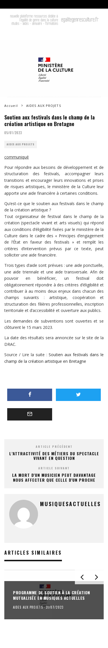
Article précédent (54, 446)
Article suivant (54, 468)
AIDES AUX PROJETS (21, 144)
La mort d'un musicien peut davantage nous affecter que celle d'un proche (54, 477)
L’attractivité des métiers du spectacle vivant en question (54, 455)
